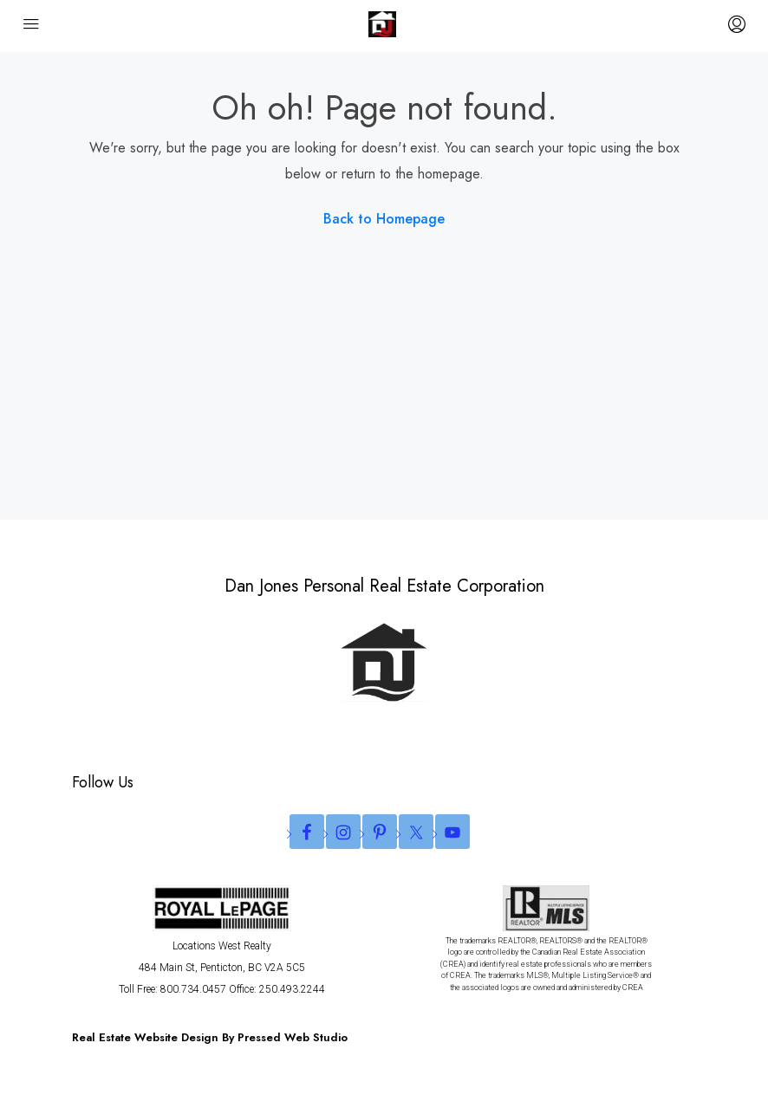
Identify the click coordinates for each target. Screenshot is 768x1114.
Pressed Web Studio (293, 1037)
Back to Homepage (384, 219)
